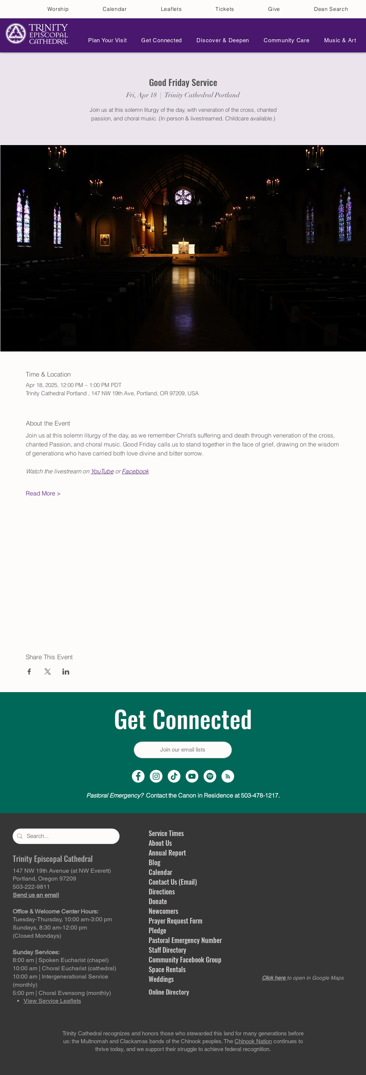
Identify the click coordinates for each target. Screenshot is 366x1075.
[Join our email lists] (183, 749)
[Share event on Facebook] (29, 672)
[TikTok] (174, 776)
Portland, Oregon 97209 (44, 878)
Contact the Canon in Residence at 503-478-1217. (183, 795)
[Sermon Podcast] (227, 776)
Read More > (43, 493)
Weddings (161, 979)
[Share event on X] (47, 672)
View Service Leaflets (52, 1000)
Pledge (157, 930)
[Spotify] (210, 776)
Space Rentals (167, 969)
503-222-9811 (31, 886)
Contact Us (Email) (173, 882)
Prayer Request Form (175, 920)
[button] (105, 40)
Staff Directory (167, 950)
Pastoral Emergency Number (185, 940)
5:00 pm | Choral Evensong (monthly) (62, 992)
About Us (160, 843)
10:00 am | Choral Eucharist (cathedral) (64, 968)
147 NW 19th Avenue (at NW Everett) (62, 870)
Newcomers (163, 911)
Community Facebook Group (185, 959)
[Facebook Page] (138, 776)
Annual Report (167, 852)
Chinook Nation (253, 1041)
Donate (158, 901)
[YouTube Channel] (192, 776)
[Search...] (65, 836)
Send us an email (36, 895)
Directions (162, 891)
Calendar (160, 872)
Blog (154, 862)
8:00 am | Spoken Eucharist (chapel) (61, 960)
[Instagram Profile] (156, 776)
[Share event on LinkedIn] (65, 672)
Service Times (166, 833)
